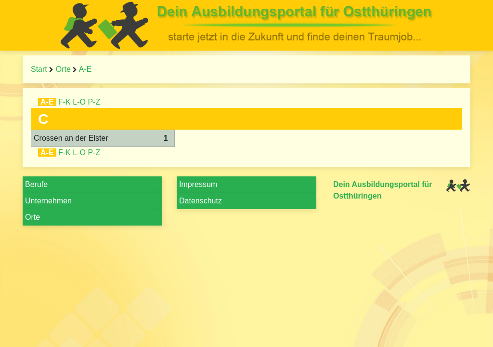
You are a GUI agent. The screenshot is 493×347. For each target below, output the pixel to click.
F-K (64, 102)
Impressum (198, 184)
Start (39, 69)
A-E (85, 69)
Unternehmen (48, 201)
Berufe (36, 184)
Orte (63, 69)
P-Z (94, 102)
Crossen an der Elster (71, 138)
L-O (79, 102)
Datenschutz (200, 201)
